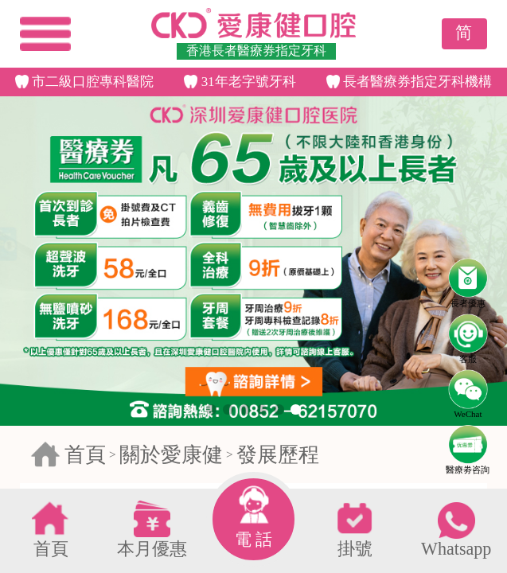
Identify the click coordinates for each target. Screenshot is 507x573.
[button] (211, 409)
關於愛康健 (171, 454)
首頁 (85, 454)
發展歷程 (277, 454)
